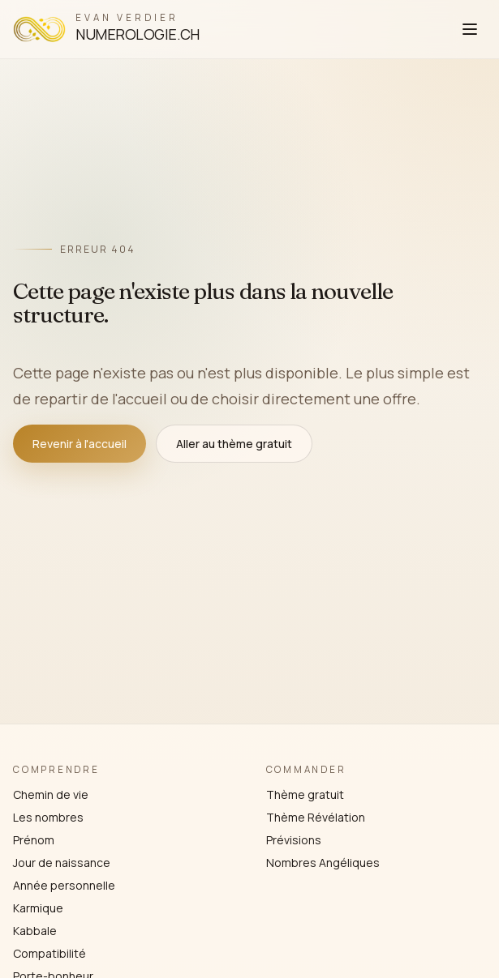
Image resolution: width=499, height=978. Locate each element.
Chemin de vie (50, 794)
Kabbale (35, 930)
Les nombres (48, 817)
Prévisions (293, 840)
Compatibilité (49, 953)
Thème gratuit (305, 794)
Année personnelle (64, 885)
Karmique (38, 908)
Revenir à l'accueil (79, 443)
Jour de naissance (61, 862)
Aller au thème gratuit (234, 443)
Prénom (33, 840)
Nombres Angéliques (323, 862)
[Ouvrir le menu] (470, 29)
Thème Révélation (315, 817)
